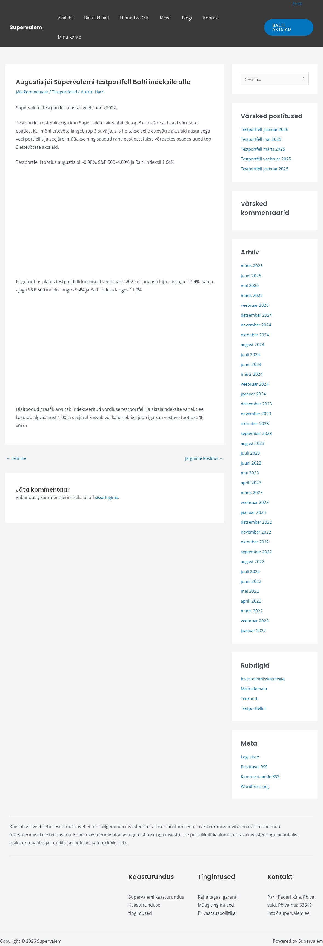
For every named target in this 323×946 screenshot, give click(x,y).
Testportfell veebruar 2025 (268, 140)
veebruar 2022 (256, 602)
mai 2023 (250, 454)
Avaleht (79, 18)
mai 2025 (250, 267)
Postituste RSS (256, 748)
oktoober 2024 (256, 316)
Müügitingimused (216, 886)
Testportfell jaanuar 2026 (267, 111)
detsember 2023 (258, 385)
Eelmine (17, 439)
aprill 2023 (251, 464)
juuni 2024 (251, 346)
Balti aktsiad (108, 18)
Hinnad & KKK (143, 18)
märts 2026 (252, 247)
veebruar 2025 (256, 286)
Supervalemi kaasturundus (156, 878)
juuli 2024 (251, 336)
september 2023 (258, 415)
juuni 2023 (251, 444)
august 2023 (253, 425)
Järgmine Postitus (202, 439)
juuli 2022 (251, 553)
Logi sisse (251, 738)
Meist (172, 18)
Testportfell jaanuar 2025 (267, 150)
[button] (298, 3)
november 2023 (257, 395)
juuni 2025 (251, 257)
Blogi (192, 18)
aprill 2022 (251, 582)
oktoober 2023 (256, 405)
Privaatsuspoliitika (217, 894)
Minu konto (242, 18)
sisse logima (107, 479)
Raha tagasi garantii (218, 878)
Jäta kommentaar (34, 73)
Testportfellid (69, 73)
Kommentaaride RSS (262, 758)
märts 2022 (252, 592)
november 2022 (257, 513)
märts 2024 (252, 355)
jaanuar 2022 (254, 612)
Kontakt (214, 18)
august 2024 (253, 326)
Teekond (250, 680)
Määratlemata (255, 670)
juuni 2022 (251, 563)
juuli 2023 (251, 434)
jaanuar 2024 (254, 375)
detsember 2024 (258, 296)
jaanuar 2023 (254, 494)
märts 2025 (252, 277)
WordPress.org (256, 768)
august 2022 (253, 543)
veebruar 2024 (256, 365)
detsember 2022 (258, 503)
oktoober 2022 (256, 523)
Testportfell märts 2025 (265, 130)
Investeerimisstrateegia (265, 660)
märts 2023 (252, 474)
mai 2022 (250, 572)
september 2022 (258, 533)
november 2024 (257, 306)
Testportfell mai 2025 (262, 120)
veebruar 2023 (256, 484)
